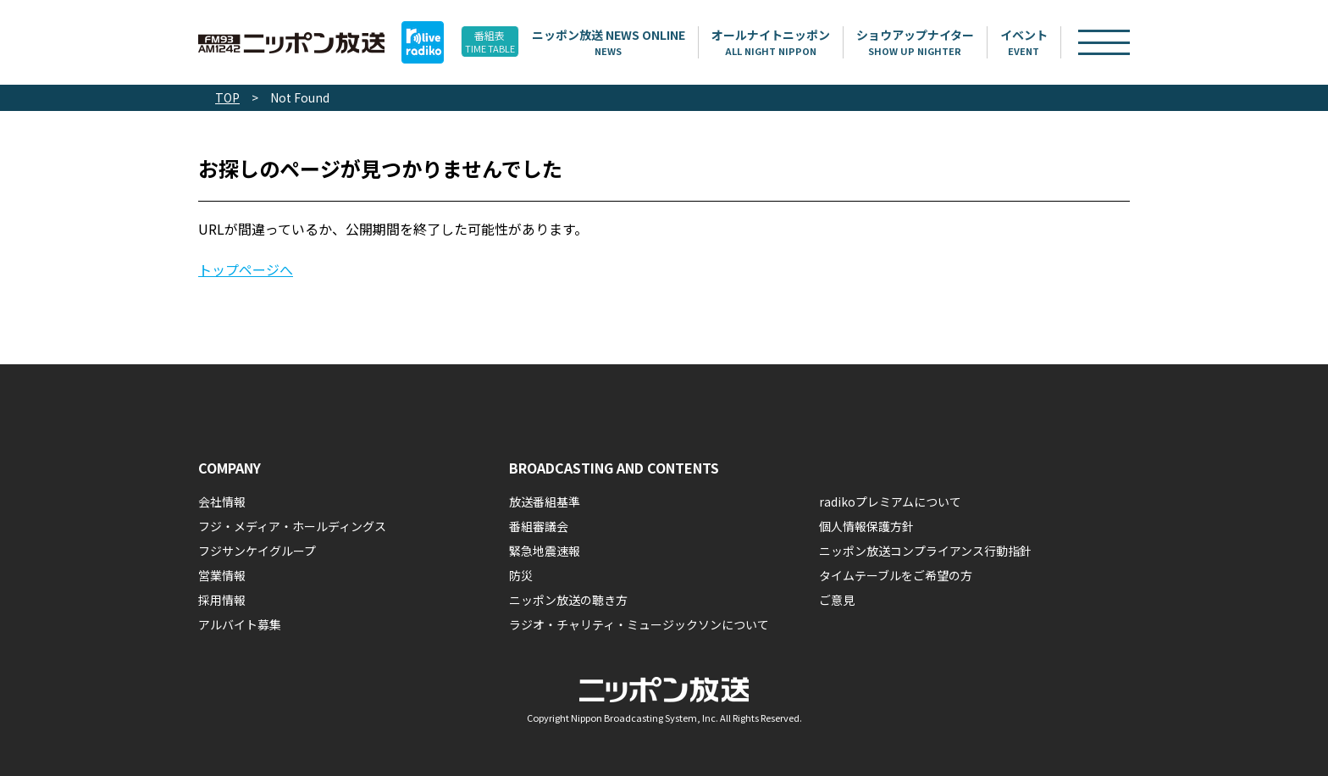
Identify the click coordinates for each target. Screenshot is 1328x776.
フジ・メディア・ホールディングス (292, 526)
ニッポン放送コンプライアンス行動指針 (925, 550)
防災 (521, 575)
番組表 (503, 42)
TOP (227, 97)
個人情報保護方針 (866, 526)
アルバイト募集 (239, 624)
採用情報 (222, 599)
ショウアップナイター (941, 42)
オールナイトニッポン (797, 42)
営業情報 (222, 575)
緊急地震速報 (544, 550)
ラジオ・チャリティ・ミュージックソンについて (639, 624)
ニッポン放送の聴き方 (568, 599)
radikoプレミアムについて (890, 501)
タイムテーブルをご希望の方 (895, 575)
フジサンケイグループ (257, 550)
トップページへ (245, 269)
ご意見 (837, 599)
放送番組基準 (544, 501)
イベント (1050, 42)
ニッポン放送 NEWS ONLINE (634, 42)
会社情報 (222, 501)
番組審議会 (538, 526)
